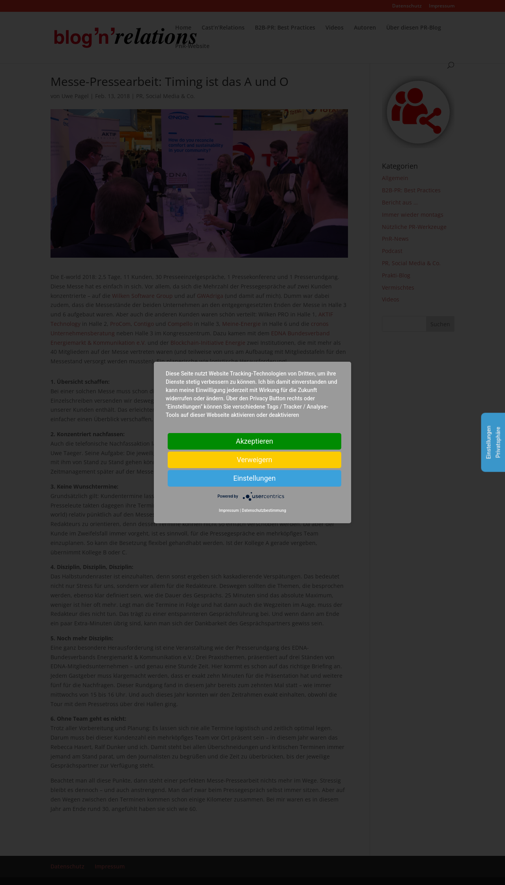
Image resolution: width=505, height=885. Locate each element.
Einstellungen (254, 478)
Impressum (229, 510)
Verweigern (254, 460)
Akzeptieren (254, 441)
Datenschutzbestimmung (264, 510)
